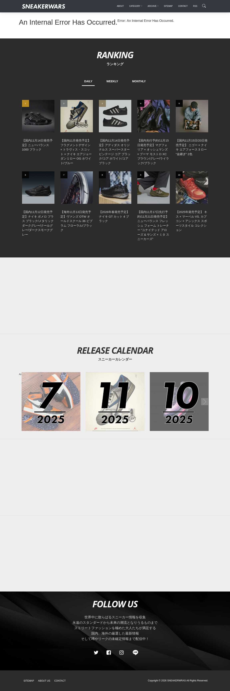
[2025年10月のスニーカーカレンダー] (179, 401)
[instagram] (121, 652)
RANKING (115, 55)
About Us (44, 680)
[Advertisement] (115, 296)
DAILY (88, 81)
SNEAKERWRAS (176, 680)
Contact (60, 680)
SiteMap (29, 680)
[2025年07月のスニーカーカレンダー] (50, 401)
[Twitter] (96, 652)
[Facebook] (108, 652)
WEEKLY (112, 81)
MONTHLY (139, 81)
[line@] (134, 652)
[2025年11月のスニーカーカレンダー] (114, 401)
